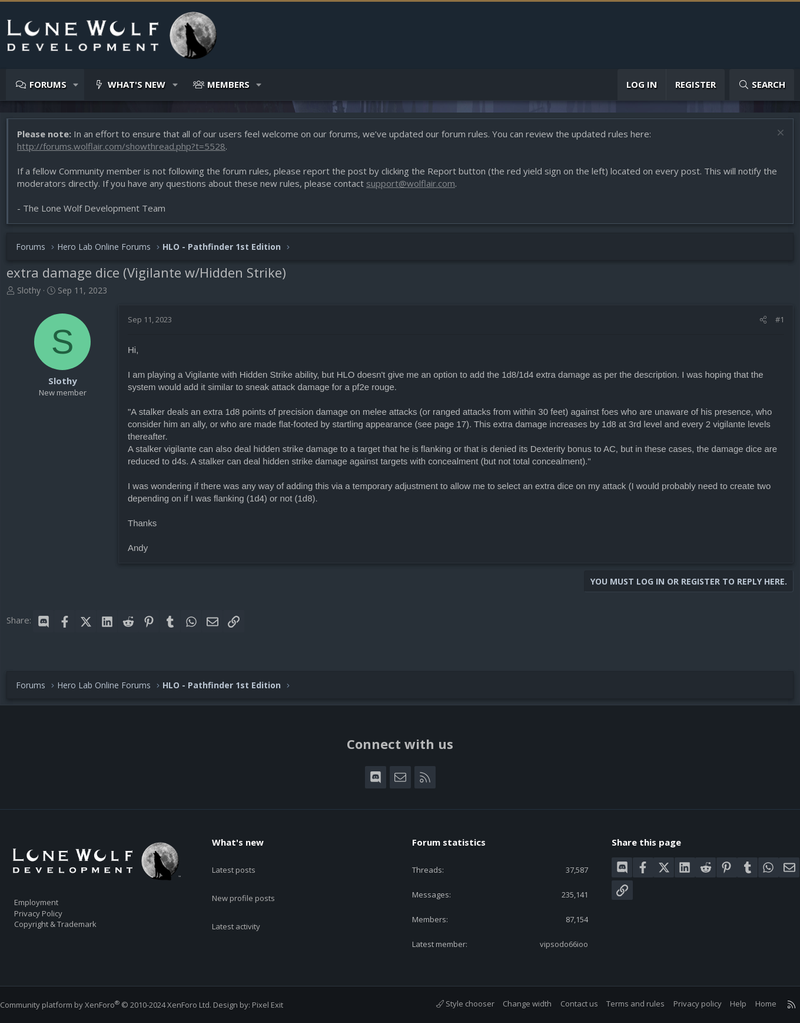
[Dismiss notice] (773, 140)
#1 (773, 325)
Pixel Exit (279, 1005)
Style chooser (453, 1004)
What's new (136, 84)
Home (754, 1004)
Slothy (35, 296)
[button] (76, 84)
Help (726, 1004)
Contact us (567, 1004)
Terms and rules (624, 1004)
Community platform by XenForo (117, 1005)
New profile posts (254, 880)
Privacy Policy (53, 907)
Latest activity (246, 903)
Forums (48, 84)
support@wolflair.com (432, 189)
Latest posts (244, 857)
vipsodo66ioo (554, 943)
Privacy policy (686, 1004)
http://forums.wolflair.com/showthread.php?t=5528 (127, 152)
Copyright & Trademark (73, 920)
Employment (51, 895)
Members (228, 84)
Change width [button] (515, 1004)
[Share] (757, 325)
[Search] (761, 84)
